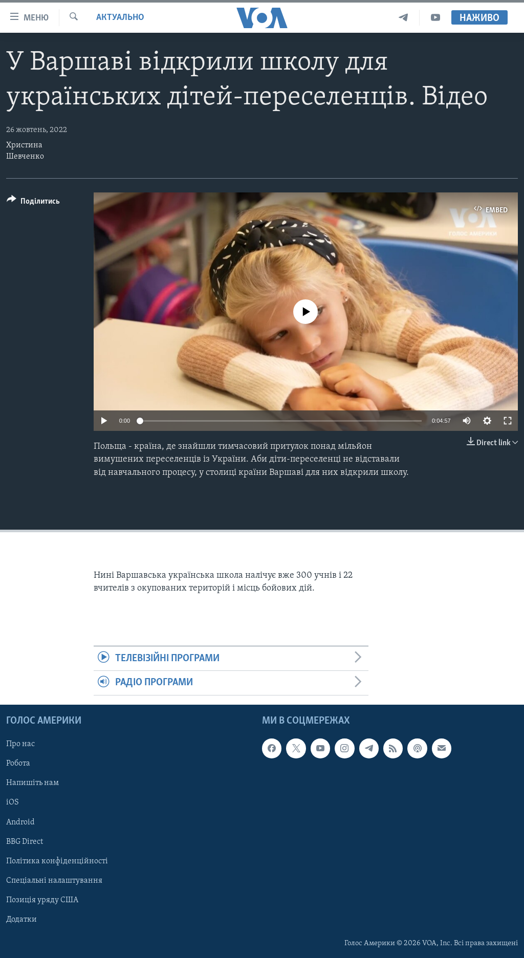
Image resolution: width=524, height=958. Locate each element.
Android (20, 822)
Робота (18, 763)
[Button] (33, 202)
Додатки (21, 920)
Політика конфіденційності (57, 861)
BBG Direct (24, 841)
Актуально (120, 18)
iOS (12, 802)
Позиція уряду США (42, 900)
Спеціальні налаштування (54, 880)
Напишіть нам (32, 783)
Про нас (20, 744)
